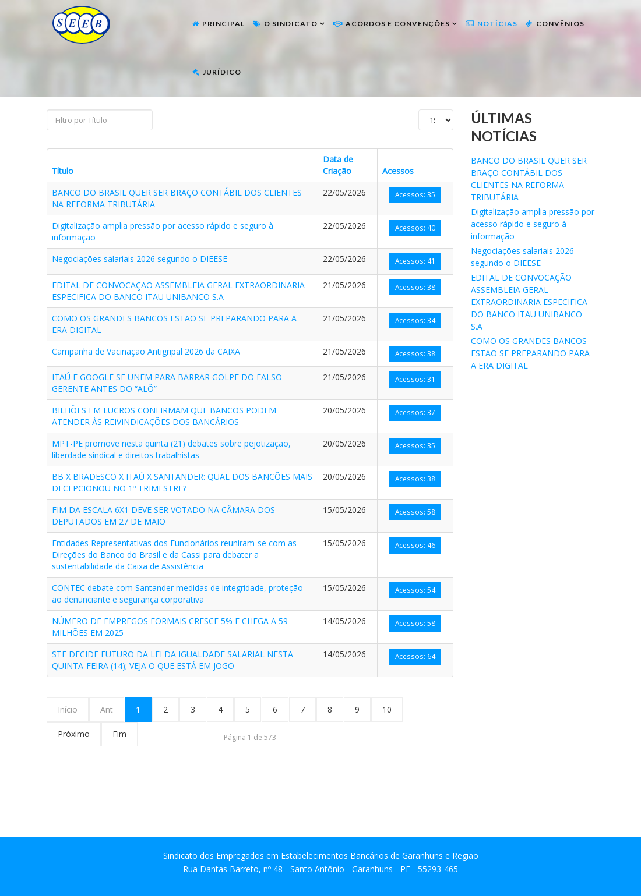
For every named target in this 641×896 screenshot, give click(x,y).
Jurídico (222, 72)
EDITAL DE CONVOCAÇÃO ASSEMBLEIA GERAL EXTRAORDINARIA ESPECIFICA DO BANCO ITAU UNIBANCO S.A (178, 290)
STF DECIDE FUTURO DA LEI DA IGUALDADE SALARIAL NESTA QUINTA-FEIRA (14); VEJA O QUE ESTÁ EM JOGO (172, 660)
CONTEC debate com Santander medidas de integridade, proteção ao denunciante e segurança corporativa (177, 593)
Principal (223, 23)
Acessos (398, 170)
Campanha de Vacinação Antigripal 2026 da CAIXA (146, 351)
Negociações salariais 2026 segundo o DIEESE (139, 258)
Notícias (497, 23)
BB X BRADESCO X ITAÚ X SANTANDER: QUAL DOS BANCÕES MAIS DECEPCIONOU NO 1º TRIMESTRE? (182, 482)
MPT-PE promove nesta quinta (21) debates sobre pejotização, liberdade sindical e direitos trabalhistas (171, 449)
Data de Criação (338, 165)
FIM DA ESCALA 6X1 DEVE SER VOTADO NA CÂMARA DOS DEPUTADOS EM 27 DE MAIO (163, 515)
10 (387, 709)
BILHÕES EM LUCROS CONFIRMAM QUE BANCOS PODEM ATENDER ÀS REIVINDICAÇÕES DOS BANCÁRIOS (164, 416)
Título (62, 170)
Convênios (560, 23)
